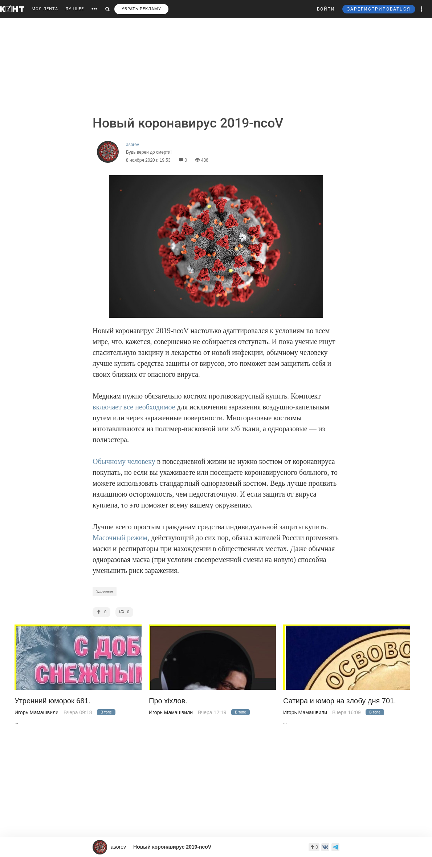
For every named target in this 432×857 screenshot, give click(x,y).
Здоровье (104, 591)
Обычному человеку (124, 461)
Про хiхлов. (168, 701)
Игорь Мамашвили (36, 712)
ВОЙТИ (326, 9)
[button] (421, 9)
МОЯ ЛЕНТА (45, 9)
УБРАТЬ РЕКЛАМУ (141, 9)
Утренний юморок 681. (52, 701)
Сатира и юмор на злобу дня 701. (339, 701)
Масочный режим (120, 538)
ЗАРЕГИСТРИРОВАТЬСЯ (379, 9)
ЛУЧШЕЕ (74, 9)
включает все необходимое (134, 407)
